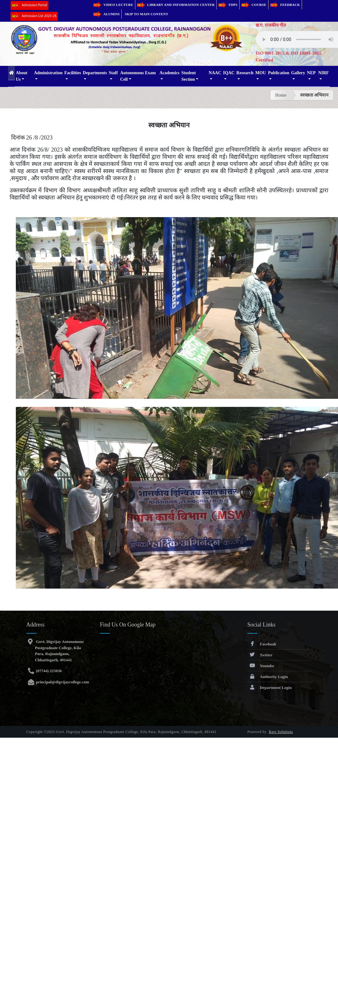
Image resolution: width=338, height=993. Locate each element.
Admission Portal (29, 5)
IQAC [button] (229, 73)
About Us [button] (21, 76)
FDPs (228, 5)
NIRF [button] (323, 73)
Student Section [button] (188, 76)
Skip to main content (146, 14)
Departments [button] (95, 73)
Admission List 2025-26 (34, 16)
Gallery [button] (298, 73)
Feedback (285, 5)
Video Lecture (113, 5)
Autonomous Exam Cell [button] (138, 76)
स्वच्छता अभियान (314, 95)
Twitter (260, 655)
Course (253, 5)
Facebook (261, 644)
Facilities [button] (72, 73)
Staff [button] (113, 73)
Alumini (106, 14)
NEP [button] (311, 73)
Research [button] (245, 73)
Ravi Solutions (281, 732)
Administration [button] (48, 73)
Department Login (269, 687)
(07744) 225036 (48, 670)
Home (280, 95)
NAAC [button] (215, 73)
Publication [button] (278, 73)
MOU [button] (260, 73)
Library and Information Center (175, 5)
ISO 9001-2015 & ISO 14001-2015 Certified (289, 56)
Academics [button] (170, 73)
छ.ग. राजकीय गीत (271, 25)
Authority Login (267, 676)
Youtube (260, 665)
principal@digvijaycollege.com (62, 682)
